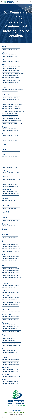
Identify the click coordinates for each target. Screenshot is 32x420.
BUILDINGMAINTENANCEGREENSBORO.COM (11, 261)
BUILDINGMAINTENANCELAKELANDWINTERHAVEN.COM (13, 111)
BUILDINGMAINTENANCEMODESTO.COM (10, 72)
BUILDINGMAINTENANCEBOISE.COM (9, 140)
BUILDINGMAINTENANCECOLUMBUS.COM (10, 272)
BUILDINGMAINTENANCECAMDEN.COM (10, 236)
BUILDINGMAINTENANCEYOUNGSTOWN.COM (11, 277)
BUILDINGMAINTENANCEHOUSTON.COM (10, 343)
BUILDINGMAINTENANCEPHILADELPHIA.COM (11, 302)
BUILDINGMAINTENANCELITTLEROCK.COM (10, 61)
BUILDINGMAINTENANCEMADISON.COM (10, 381)
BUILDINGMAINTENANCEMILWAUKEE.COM (10, 383)
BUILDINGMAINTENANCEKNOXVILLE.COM (10, 326)
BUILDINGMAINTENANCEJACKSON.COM (10, 213)
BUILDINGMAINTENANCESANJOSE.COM (10, 82)
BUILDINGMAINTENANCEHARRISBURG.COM (10, 299)
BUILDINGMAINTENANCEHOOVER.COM (10, 49)
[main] (16, 23)
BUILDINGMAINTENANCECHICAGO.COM (10, 145)
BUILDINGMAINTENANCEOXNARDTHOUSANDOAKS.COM (13, 73)
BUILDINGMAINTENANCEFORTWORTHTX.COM (11, 342)
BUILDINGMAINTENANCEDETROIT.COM (10, 200)
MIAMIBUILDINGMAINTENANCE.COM (9, 113)
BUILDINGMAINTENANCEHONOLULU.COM (10, 135)
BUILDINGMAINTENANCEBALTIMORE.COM (10, 184)
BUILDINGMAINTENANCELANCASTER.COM (10, 300)
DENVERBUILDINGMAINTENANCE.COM (10, 91)
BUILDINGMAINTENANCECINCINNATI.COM (10, 268)
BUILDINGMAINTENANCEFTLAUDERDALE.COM (11, 108)
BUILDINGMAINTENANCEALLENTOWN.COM (10, 297)
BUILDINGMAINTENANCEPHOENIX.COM (10, 54)
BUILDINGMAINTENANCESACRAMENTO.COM (11, 77)
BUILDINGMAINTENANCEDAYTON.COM (10, 273)
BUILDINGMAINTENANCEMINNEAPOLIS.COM (11, 207)
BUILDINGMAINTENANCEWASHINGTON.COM (11, 376)
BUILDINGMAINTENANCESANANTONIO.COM (11, 345)
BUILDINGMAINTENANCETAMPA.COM (9, 122)
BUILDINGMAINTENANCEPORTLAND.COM (10, 292)
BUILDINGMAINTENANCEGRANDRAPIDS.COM (11, 201)
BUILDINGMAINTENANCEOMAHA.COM (9, 225)
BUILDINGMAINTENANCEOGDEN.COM (9, 350)
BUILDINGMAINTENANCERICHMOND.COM (10, 364)
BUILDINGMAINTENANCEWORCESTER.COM (10, 195)
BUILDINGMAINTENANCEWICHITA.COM (10, 167)
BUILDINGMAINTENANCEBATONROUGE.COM (11, 177)
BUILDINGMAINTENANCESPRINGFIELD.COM (11, 193)
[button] (1, 2)
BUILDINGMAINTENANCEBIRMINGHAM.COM (11, 48)
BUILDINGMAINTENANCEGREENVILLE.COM (10, 319)
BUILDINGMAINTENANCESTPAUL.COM (9, 208)
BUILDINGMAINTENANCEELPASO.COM (9, 340)
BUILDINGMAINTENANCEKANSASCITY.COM (11, 219)
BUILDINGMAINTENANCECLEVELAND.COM (10, 270)
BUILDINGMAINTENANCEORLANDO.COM (10, 115)
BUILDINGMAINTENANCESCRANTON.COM (10, 306)
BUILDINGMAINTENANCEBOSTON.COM (10, 191)
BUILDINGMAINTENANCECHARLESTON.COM (11, 316)
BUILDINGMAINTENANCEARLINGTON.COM (10, 361)
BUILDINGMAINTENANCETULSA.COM (9, 287)
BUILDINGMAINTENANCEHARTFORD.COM (10, 97)
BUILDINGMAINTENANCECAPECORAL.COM (10, 106)
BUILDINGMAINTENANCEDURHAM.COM (10, 260)
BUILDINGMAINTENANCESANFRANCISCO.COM (11, 80)
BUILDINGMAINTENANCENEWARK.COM (10, 237)
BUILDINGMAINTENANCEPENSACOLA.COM (10, 118)
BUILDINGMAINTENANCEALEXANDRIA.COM (10, 359)
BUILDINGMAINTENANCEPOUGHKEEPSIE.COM (11, 248)
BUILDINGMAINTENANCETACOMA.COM (10, 371)
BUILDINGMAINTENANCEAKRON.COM (9, 267)
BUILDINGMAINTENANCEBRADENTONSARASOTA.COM (13, 104)
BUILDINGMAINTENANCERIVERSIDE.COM (10, 75)
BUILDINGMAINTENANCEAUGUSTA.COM (10, 130)
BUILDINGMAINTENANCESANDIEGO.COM (10, 78)
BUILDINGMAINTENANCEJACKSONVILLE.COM (11, 109)
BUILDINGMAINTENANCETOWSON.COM (10, 186)
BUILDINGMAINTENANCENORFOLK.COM (10, 362)
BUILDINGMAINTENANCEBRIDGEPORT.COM (11, 96)
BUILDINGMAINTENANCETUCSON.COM (10, 56)
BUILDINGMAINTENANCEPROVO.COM (9, 352)
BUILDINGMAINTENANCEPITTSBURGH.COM (11, 304)
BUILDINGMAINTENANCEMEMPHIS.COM (10, 328)
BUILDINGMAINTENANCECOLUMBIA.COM (10, 318)
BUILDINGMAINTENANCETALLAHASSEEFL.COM (11, 120)
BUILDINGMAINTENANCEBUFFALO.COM (10, 244)
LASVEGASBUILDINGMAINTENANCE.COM (10, 231)
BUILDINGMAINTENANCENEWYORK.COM (10, 246)
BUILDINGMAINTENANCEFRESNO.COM (10, 68)
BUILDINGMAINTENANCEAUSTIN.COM (9, 336)
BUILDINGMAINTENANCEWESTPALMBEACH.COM (12, 123)
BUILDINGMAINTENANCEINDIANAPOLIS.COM (11, 151)
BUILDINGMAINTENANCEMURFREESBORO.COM (11, 330)
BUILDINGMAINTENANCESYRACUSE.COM (10, 251)
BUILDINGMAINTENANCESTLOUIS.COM (10, 220)
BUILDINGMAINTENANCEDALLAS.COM (9, 338)
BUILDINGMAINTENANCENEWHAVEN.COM (10, 99)
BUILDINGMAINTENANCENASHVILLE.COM (10, 331)
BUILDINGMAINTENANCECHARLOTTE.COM (10, 258)
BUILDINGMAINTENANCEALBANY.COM (9, 242)
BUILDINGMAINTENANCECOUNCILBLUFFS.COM (11, 156)
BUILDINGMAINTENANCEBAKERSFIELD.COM (11, 66)
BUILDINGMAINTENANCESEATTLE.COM (10, 369)
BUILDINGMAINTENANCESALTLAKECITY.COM (11, 354)
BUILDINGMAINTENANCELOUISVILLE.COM (10, 172)
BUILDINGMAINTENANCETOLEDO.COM (10, 275)
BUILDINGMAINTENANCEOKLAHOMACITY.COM (11, 285)
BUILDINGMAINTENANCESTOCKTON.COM (10, 84)
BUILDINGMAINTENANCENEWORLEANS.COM (11, 179)
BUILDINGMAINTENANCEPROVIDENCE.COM (11, 311)
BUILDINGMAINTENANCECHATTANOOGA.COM (11, 324)
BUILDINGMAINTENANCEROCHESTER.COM (10, 249)
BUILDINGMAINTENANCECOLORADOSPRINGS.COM (12, 89)
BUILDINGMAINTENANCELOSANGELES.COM (10, 70)
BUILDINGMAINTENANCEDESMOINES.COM (10, 157)
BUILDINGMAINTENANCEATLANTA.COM (10, 128)
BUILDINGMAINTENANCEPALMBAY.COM (10, 116)
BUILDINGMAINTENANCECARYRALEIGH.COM (11, 256)
